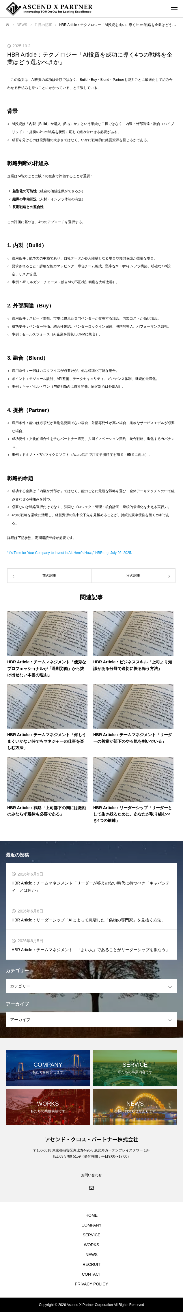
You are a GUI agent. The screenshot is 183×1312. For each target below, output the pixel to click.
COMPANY (91, 1225)
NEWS (91, 1254)
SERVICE (91, 1235)
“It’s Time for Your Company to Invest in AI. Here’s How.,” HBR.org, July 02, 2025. (69, 553)
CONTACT (91, 1274)
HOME (91, 1215)
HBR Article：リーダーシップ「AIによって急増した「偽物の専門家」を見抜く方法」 (88, 920)
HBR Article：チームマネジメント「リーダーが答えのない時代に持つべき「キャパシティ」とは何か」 (91, 887)
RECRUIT (91, 1264)
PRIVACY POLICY (91, 1284)
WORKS (91, 1244)
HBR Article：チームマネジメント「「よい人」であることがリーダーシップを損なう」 (91, 949)
